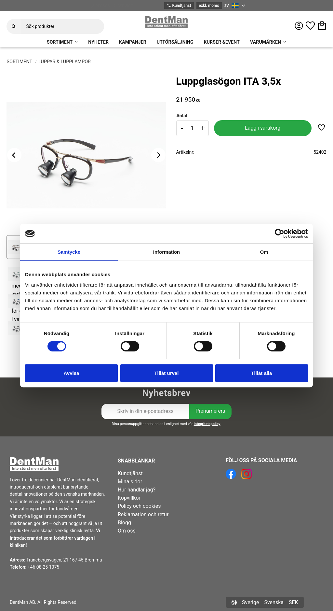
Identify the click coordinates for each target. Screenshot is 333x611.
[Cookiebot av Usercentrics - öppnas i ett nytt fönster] (279, 233)
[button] (310, 25)
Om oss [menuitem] (127, 531)
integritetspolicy (207, 424)
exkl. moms (209, 5)
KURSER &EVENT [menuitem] (222, 42)
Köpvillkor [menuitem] (129, 498)
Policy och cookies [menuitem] (139, 506)
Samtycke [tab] (69, 252)
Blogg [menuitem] (124, 522)
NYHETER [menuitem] (98, 42)
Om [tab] (264, 252)
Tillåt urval (166, 373)
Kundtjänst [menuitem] (130, 473)
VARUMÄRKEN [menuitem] (265, 42)
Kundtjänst (179, 5)
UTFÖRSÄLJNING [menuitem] (175, 42)
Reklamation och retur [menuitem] (143, 514)
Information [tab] (166, 252)
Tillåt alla (261, 373)
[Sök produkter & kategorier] (62, 26)
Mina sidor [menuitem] (130, 481)
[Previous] (14, 155)
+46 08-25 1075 (43, 567)
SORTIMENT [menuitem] (60, 42)
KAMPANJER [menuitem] (132, 42)
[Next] (158, 155)
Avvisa (71, 373)
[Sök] (14, 26)
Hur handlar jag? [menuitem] (136, 490)
